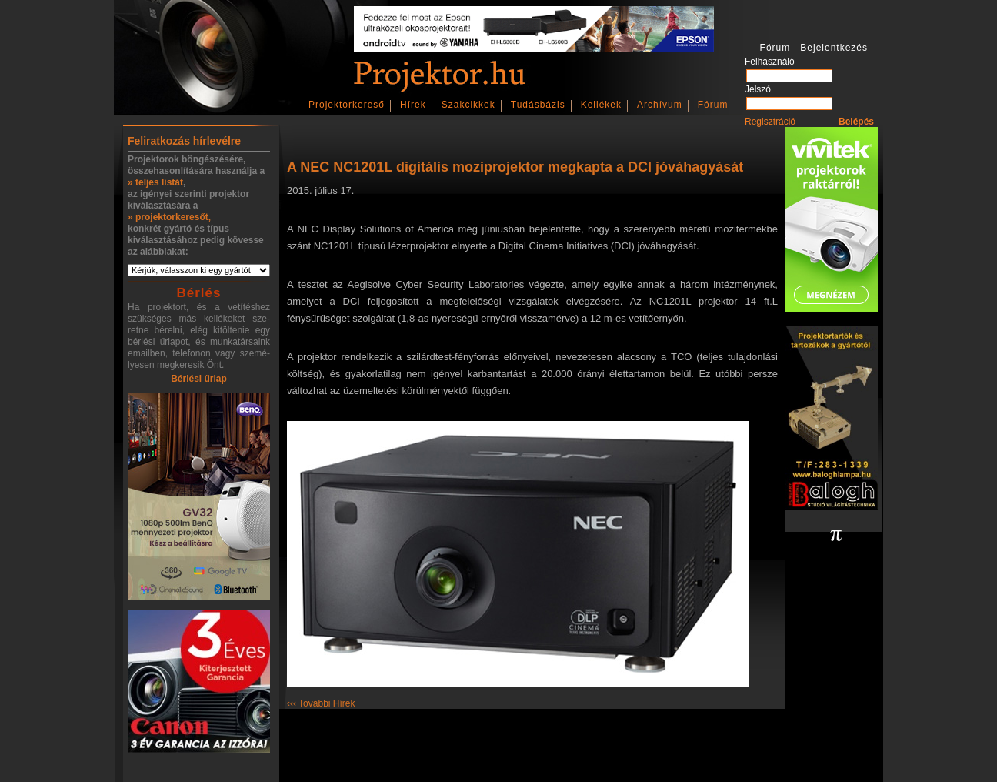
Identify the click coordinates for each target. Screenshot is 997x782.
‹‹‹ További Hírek (321, 703)
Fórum (713, 104)
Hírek (413, 104)
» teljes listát (155, 182)
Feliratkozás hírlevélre (184, 141)
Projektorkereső (346, 104)
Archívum (659, 104)
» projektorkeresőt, (169, 217)
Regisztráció (770, 121)
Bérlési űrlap (199, 378)
